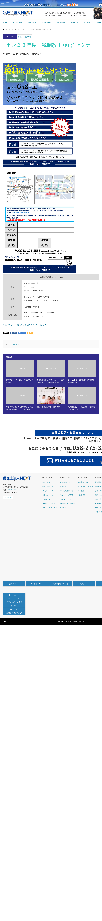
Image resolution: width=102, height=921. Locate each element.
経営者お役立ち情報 (60, 584)
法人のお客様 (31, 22)
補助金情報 (82, 495)
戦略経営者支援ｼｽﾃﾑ (14, 613)
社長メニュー (14, 584)
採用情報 (87, 22)
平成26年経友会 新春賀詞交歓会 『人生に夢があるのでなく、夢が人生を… (19, 408)
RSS (4, 621)
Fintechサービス (66, 499)
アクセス (8, 498)
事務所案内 (74, 22)
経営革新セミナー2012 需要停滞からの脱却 (20, 381)
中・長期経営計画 (66, 491)
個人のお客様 (17, 22)
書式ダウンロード (37, 584)
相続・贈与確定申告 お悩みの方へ (49, 407)
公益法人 (63, 508)
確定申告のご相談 (48, 486)
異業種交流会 (60, 22)
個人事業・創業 (48, 491)
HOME (5, 22)
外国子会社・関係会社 (68, 503)
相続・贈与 (46, 482)
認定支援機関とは (84, 482)
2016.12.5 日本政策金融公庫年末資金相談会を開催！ (81, 381)
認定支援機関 (46, 22)
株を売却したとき (48, 503)
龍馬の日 (83, 584)
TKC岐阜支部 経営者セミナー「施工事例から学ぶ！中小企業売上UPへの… (50, 381)
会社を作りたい (48, 495)
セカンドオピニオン (49, 508)
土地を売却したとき (49, 499)
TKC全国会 (14, 609)
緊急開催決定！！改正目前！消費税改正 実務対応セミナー (81, 408)
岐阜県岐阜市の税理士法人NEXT (75, 621)
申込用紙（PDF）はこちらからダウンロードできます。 (25, 325)
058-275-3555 (12, 490)
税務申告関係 (65, 482)
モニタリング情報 (66, 495)
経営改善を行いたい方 (86, 486)
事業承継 (63, 486)
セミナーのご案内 (24, 37)
